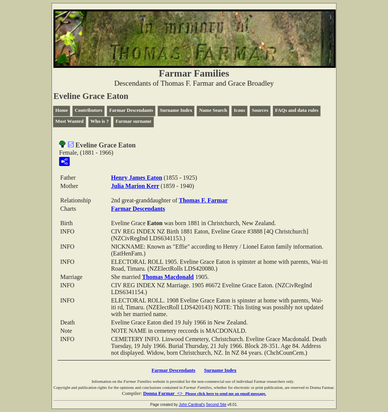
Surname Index (176, 110)
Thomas (168, 277)
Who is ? (100, 121)
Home (61, 110)
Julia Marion (135, 186)
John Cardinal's (192, 405)
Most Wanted (69, 121)
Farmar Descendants (131, 110)
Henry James (136, 177)
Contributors (88, 110)
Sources (260, 110)
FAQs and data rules (296, 110)
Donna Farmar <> (204, 393)
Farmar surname (134, 121)
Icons (239, 110)
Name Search (213, 110)
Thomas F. (203, 200)
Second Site (216, 405)
